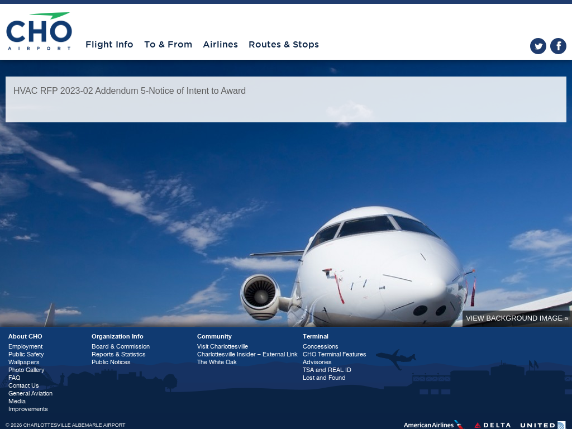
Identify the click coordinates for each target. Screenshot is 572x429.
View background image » (517, 318)
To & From (168, 44)
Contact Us (23, 386)
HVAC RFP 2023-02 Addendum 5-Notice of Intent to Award (129, 91)
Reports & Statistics (119, 354)
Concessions (321, 347)
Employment (25, 347)
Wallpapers (24, 362)
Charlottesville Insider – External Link (247, 354)
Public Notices (111, 362)
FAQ (14, 378)
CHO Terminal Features (334, 354)
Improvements (28, 409)
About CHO (25, 336)
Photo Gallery (26, 370)
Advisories (317, 362)
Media (17, 401)
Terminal (315, 336)
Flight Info (109, 44)
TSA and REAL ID (327, 370)
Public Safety (26, 354)
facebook (558, 46)
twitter (538, 46)
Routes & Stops (284, 44)
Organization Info (118, 336)
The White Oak (217, 362)
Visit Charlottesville (222, 347)
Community (214, 336)
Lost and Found (324, 378)
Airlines (220, 44)
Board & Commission (121, 347)
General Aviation (30, 393)
